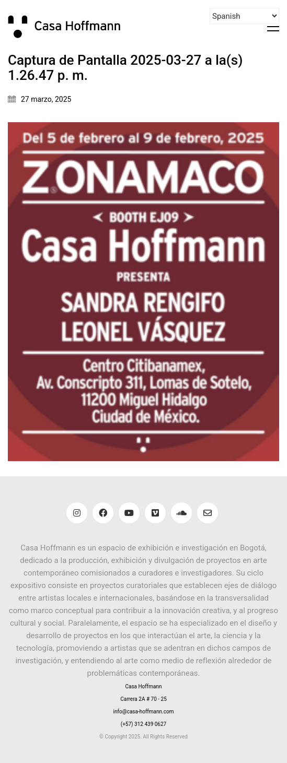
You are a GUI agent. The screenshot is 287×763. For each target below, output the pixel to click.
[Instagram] (76, 512)
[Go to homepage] (70, 26)
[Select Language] (244, 16)
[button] (273, 26)
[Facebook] (103, 512)
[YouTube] (129, 512)
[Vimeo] (155, 512)
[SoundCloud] (181, 512)
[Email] (207, 512)
